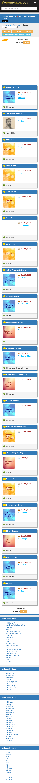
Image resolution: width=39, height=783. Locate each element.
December (9, 775)
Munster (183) (10, 675)
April (7, 758)
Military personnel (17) (13, 655)
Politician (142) (10, 623)
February (8, 754)
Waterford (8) (10, 712)
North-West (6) (10, 686)
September (9, 769)
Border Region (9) (11, 682)
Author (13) (9, 659)
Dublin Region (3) (11, 688)
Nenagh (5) (9, 726)
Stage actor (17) (11, 653)
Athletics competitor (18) (13, 649)
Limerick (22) (10, 708)
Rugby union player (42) (13, 631)
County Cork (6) (11, 720)
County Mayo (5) (11, 722)
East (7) (8, 684)
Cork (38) (8, 704)
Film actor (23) (10, 643)
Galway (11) (9, 710)
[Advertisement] (19, 65)
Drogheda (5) (10, 728)
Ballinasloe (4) (10, 740)
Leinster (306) (10, 673)
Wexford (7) (9, 714)
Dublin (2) (9, 690)
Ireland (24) (9, 706)
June (7, 762)
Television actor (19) (12, 645)
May (7, 760)
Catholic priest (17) (11, 651)
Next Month (9, 782)
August (8, 767)
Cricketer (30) (10, 637)
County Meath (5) (11, 730)
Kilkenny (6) (9, 718)
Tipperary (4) (10, 738)
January (8, 752)
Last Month (9, 778)
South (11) (9, 680)
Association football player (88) (15, 625)
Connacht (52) (10, 678)
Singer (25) (9, 641)
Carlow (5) (9, 732)
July (7, 765)
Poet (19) (8, 647)
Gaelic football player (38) (14, 633)
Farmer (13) (9, 661)
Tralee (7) (9, 716)
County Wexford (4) (12, 734)
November (9, 773)
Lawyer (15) (9, 657)
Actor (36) (9, 635)
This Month (9, 780)
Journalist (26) (10, 639)
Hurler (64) (9, 627)
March (8, 756)
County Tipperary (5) (12, 724)
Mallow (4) (9, 736)
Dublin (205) (9, 702)
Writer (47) (9, 629)
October (8, 771)
